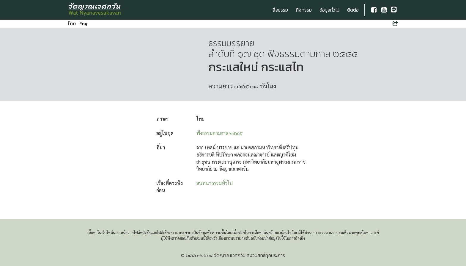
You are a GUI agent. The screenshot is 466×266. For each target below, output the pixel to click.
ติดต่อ (353, 9)
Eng (83, 23)
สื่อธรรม (280, 9)
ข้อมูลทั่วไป (329, 9)
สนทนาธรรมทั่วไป (214, 183)
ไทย (72, 23)
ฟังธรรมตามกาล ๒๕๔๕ (219, 133)
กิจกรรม (304, 9)
